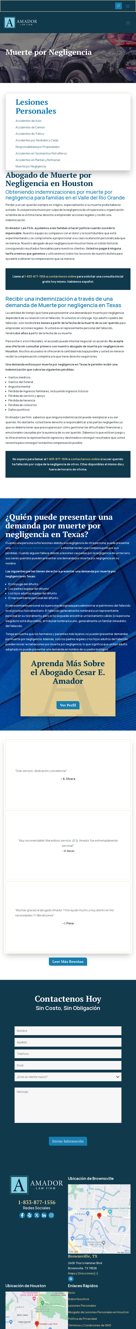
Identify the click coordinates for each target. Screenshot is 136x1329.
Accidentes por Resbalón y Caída (37, 140)
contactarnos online (85, 459)
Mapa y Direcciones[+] (83, 1273)
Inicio (71, 1293)
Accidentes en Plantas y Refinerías (38, 160)
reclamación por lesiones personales (35, 548)
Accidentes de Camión (30, 127)
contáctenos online (62, 276)
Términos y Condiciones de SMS (89, 1325)
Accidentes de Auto (28, 121)
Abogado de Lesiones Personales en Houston (98, 1312)
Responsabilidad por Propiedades (38, 147)
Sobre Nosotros (78, 1299)
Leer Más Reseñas (68, 961)
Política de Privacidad (82, 1319)
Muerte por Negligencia (31, 166)
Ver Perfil (68, 705)
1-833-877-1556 (35, 276)
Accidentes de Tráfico (30, 134)
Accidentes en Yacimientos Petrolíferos (41, 153)
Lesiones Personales (82, 1306)
